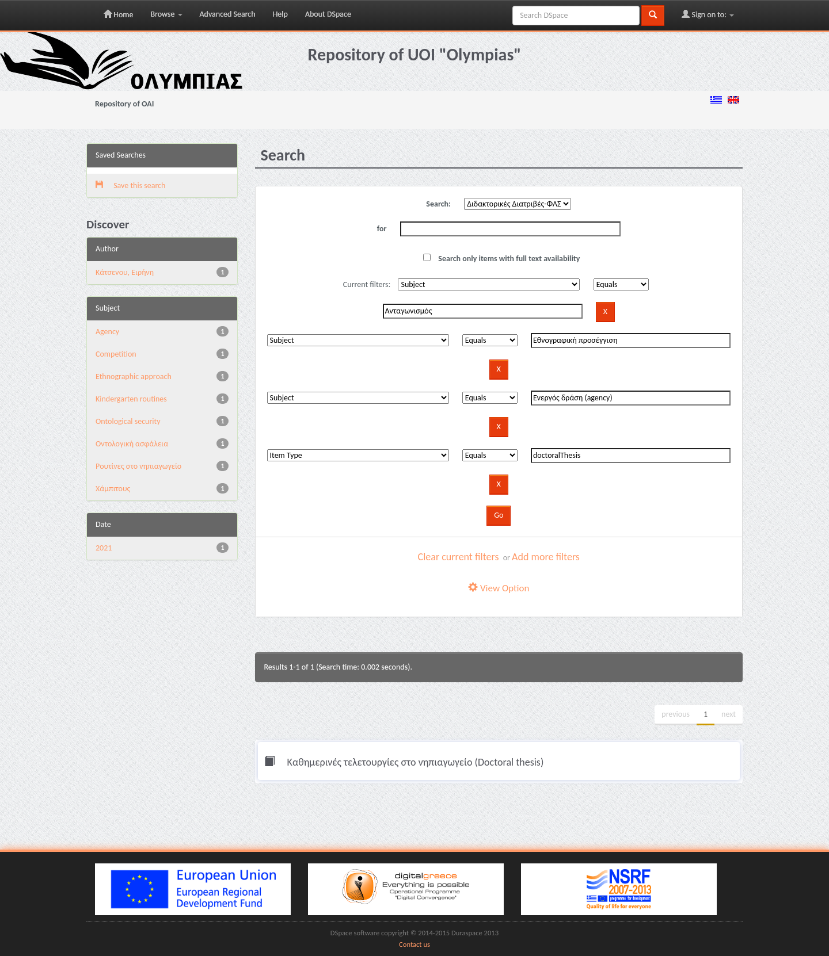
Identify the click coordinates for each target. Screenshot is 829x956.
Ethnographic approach (134, 376)
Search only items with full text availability (501, 258)
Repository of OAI (124, 104)
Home (118, 14)
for (382, 229)
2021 (104, 548)
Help (280, 14)
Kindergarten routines (131, 399)
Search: (438, 204)
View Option (498, 588)
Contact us (414, 944)
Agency (107, 331)
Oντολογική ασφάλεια (132, 444)
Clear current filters (458, 556)
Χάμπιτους (113, 489)
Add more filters (546, 556)
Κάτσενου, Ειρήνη (125, 272)
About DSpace (328, 14)
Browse (166, 14)
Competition (116, 354)
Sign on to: (708, 14)
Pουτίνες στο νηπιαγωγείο (138, 466)
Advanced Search (228, 14)
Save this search (130, 185)
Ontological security (128, 421)
